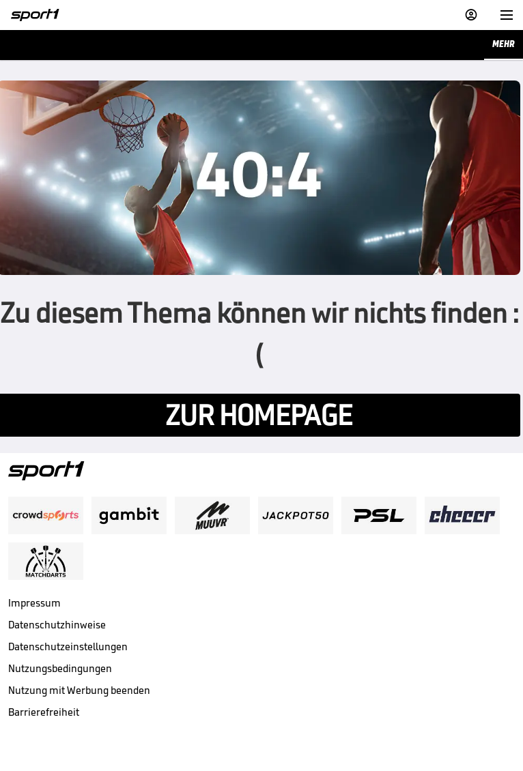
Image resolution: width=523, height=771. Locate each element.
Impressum (34, 602)
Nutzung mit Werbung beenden (79, 690)
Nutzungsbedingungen (60, 668)
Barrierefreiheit (43, 711)
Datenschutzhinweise (57, 624)
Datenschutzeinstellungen (68, 646)
